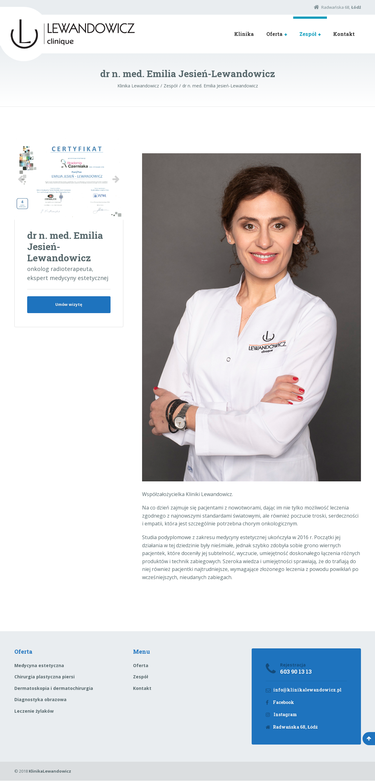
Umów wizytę (69, 305)
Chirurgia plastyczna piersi (44, 677)
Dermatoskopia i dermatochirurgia (53, 688)
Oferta (274, 34)
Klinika (244, 34)
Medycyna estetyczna (39, 665)
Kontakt (344, 34)
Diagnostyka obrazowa (40, 699)
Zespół (307, 34)
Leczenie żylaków (34, 711)
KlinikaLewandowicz (50, 772)
